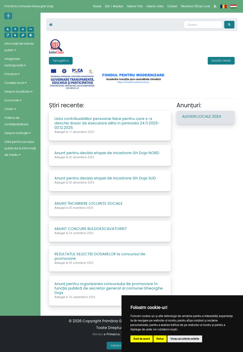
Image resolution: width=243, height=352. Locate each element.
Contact (172, 6)
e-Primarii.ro (112, 333)
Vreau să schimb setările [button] (184, 338)
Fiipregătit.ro (61, 60)
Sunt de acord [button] (141, 338)
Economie (13, 100)
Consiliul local (15, 83)
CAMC (10, 109)
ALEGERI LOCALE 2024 (201, 115)
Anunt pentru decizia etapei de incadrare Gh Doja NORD (106, 152)
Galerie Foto (135, 6)
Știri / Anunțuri (114, 6)
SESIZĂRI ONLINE (221, 60)
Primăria (12, 74)
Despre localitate (18, 91)
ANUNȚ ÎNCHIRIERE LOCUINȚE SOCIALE (88, 202)
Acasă (97, 6)
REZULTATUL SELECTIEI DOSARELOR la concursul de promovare (99, 256)
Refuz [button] (160, 338)
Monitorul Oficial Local (195, 6)
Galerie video (155, 6)
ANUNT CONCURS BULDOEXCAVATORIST (90, 228)
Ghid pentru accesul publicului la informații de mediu (20, 148)
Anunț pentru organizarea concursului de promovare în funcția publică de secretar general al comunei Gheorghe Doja (108, 288)
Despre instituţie (17, 133)
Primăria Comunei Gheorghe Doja (29, 6)
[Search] (203, 24)
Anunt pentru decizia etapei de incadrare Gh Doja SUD (105, 177)
